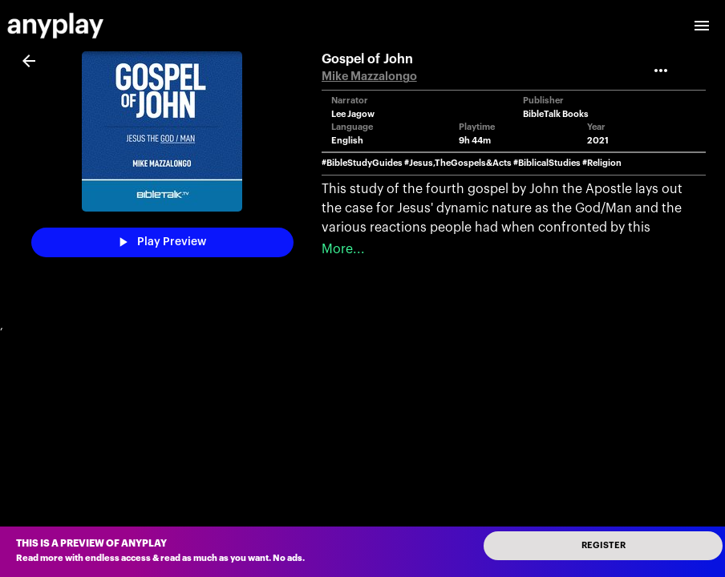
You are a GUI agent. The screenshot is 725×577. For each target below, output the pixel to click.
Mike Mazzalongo (369, 77)
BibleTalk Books (556, 114)
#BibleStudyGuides (362, 163)
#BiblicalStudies (547, 163)
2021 (598, 140)
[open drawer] (701, 25)
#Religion (602, 163)
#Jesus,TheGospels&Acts (458, 163)
